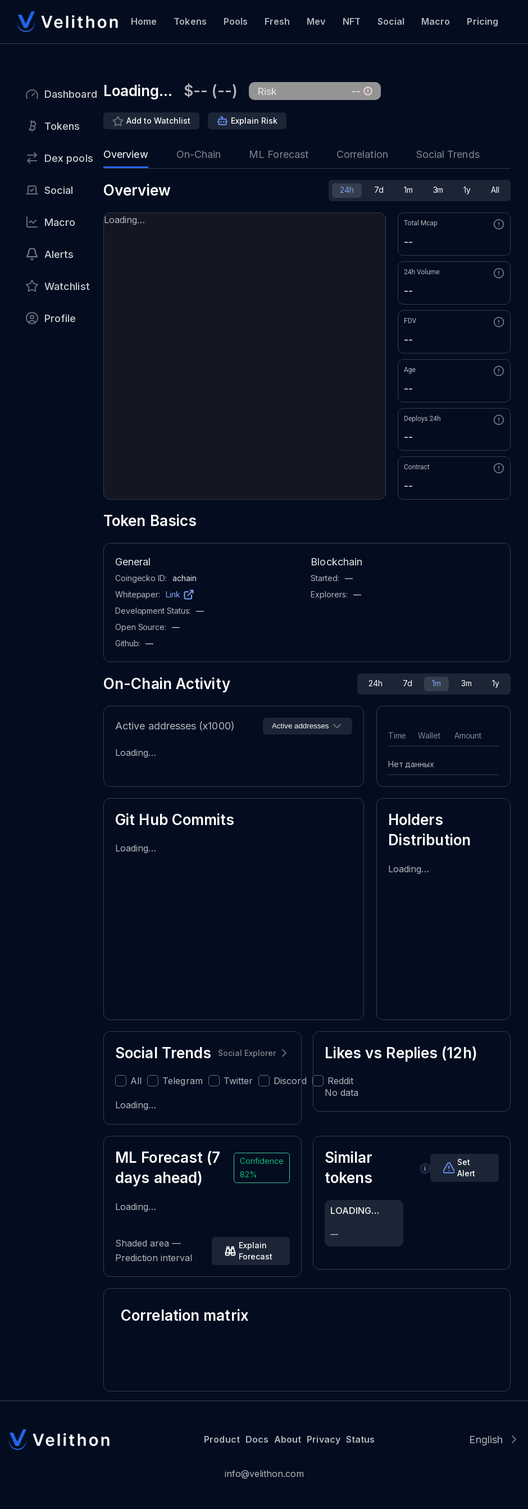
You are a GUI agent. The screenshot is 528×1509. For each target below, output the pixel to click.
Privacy (323, 1439)
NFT (352, 21)
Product (221, 1439)
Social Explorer (247, 1053)
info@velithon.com (264, 1473)
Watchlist (67, 286)
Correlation (362, 154)
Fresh (277, 21)
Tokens (190, 21)
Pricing (482, 21)
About (287, 1439)
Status (360, 1439)
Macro (435, 21)
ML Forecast (278, 154)
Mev (316, 21)
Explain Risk (254, 120)
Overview (125, 154)
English (486, 1439)
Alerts (59, 254)
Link (173, 594)
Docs (256, 1439)
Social (390, 21)
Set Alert (466, 1167)
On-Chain (198, 154)
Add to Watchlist (158, 120)
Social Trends (448, 154)
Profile (60, 318)
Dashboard (70, 94)
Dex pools (68, 158)
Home (144, 21)
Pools (236, 21)
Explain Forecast (255, 1250)
